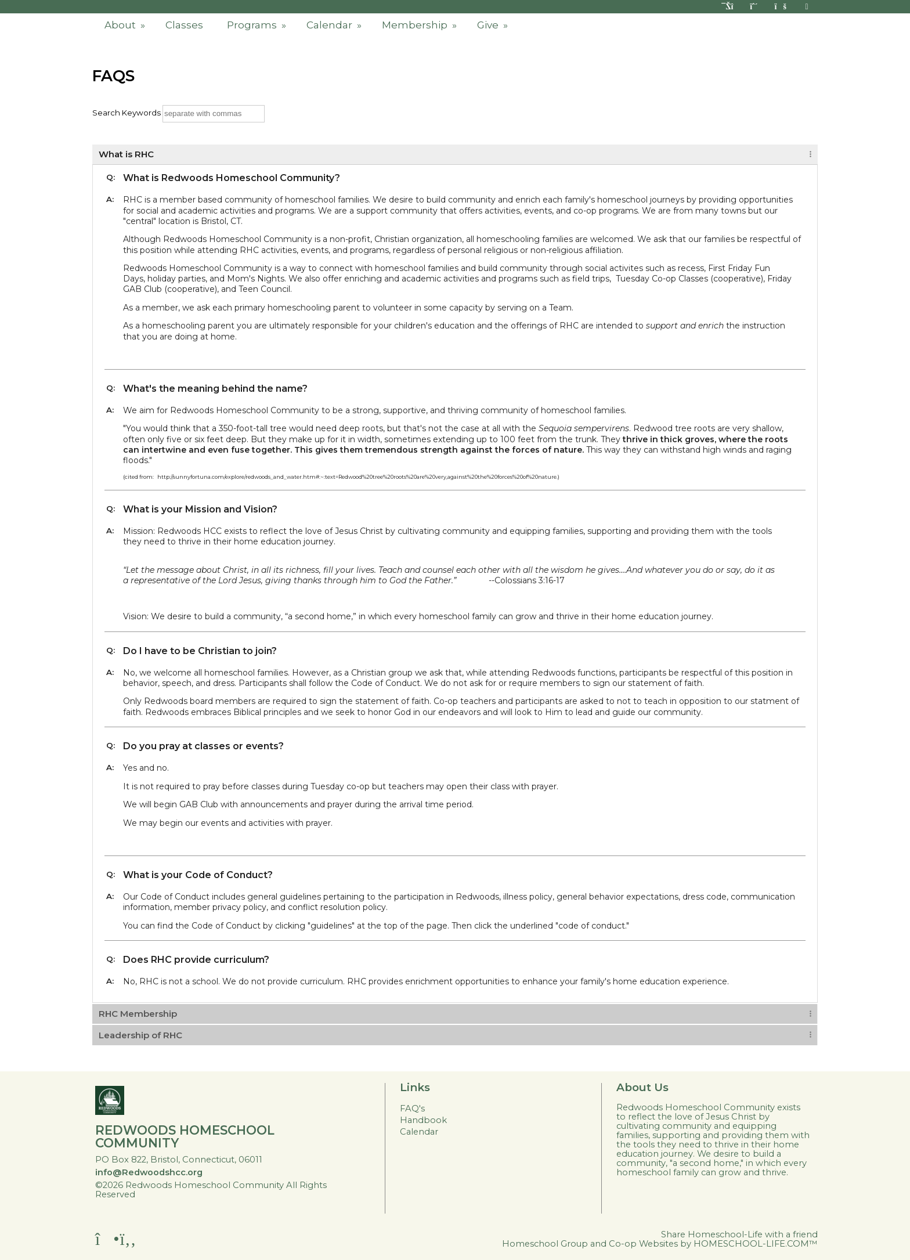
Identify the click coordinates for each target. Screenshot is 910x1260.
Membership (420, 25)
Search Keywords (126, 112)
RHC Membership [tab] (138, 1013)
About (125, 25)
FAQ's (412, 1108)
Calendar (335, 25)
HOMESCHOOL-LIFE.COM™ (756, 1244)
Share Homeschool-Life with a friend (739, 1234)
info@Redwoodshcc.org (149, 1172)
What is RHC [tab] (126, 154)
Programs (257, 25)
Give (493, 25)
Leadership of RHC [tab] (140, 1035)
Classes (184, 25)
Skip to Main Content (192, 1194)
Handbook (423, 1120)
